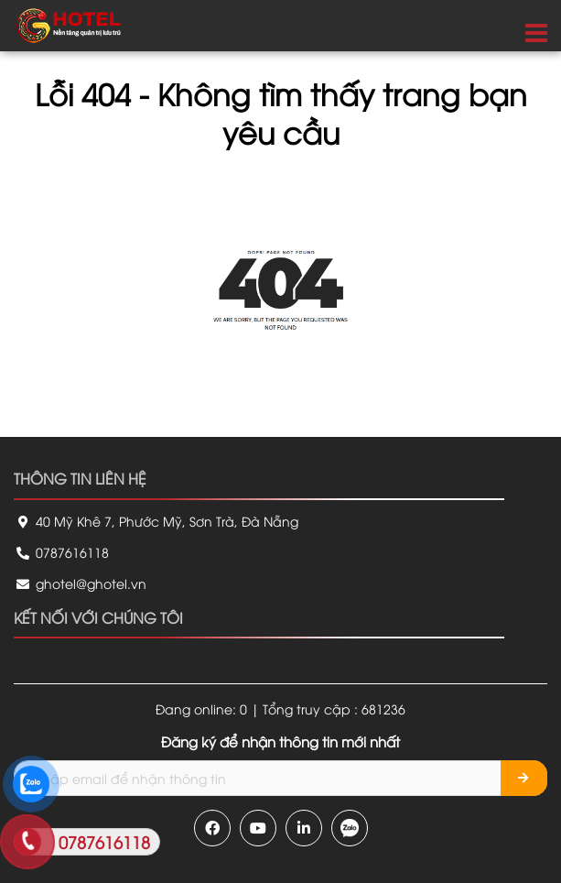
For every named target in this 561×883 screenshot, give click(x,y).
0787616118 (61, 552)
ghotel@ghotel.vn (80, 583)
